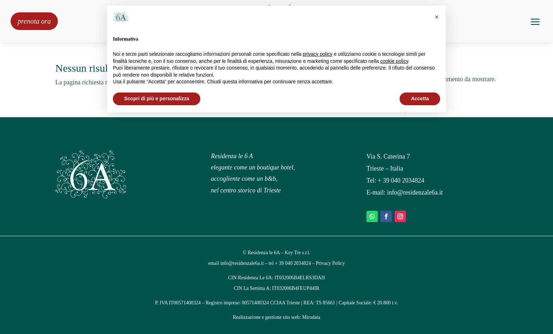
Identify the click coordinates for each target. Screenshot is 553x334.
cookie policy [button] (394, 61)
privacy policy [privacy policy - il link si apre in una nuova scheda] (318, 54)
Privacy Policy (330, 263)
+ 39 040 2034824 (401, 180)
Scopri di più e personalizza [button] (156, 98)
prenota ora (34, 21)
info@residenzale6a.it (415, 192)
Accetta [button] (420, 98)
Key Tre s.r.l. (297, 252)
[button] (436, 17)
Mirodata (311, 317)
